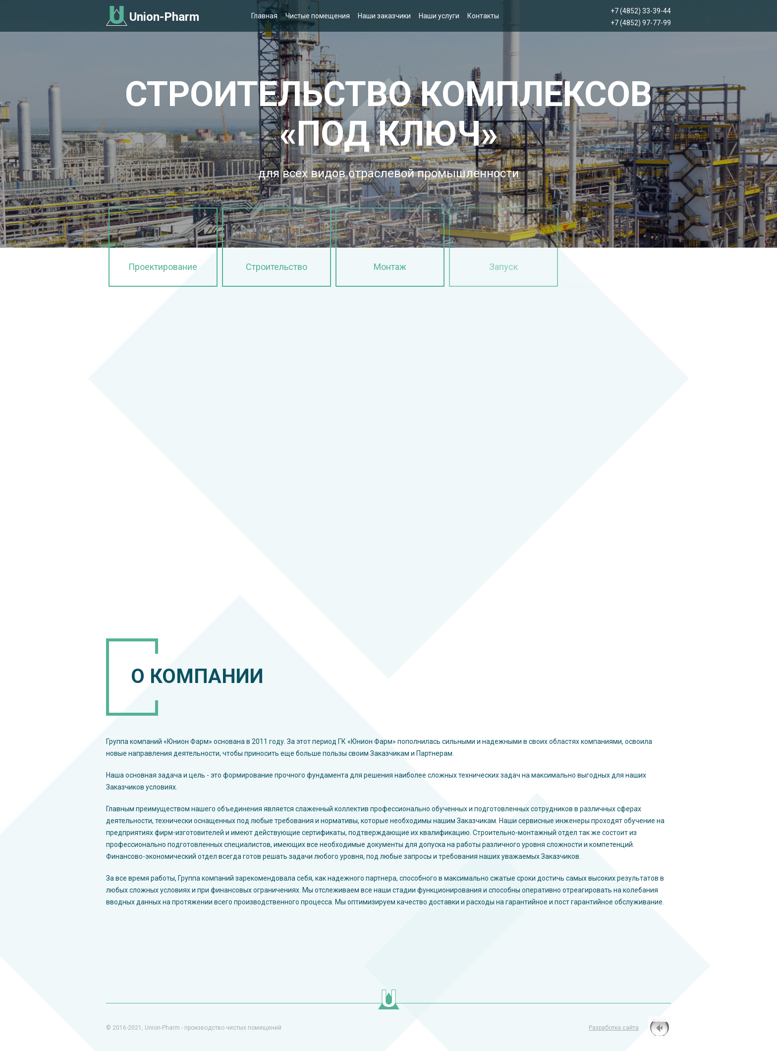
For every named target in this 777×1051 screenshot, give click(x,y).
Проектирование (162, 267)
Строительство (276, 267)
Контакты (483, 16)
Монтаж (390, 267)
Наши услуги (439, 16)
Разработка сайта (614, 1027)
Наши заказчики (384, 16)
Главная (264, 16)
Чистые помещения (317, 16)
